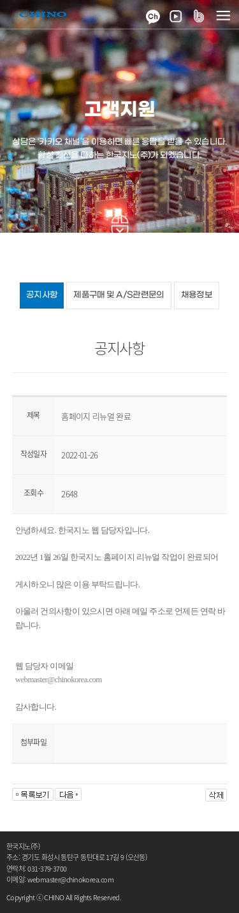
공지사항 (41, 295)
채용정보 (196, 295)
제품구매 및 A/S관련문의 (118, 295)
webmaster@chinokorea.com (58, 679)
